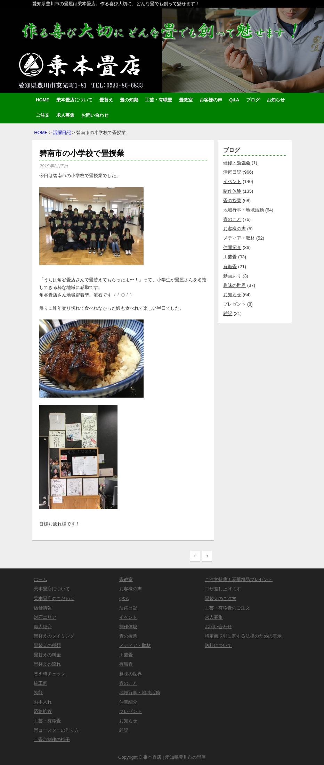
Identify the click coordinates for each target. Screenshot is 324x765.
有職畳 (230, 266)
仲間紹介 (232, 247)
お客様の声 (211, 99)
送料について (218, 645)
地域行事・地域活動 (243, 210)
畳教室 (186, 99)
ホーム (40, 579)
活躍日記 (62, 132)
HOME (42, 99)
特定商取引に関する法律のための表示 (243, 636)
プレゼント (234, 304)
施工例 (40, 683)
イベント (232, 181)
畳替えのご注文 (220, 598)
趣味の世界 (234, 285)
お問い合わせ (94, 115)
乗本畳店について (74, 99)
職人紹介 (43, 626)
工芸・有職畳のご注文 (227, 607)
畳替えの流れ (47, 664)
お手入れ (43, 702)
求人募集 (65, 115)
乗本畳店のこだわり (54, 598)
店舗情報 (43, 607)
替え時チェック (49, 673)
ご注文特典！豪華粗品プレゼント (239, 579)
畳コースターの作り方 (56, 730)
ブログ (253, 99)
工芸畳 (230, 256)
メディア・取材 (239, 238)
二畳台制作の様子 (52, 739)
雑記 (227, 313)
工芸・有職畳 (158, 99)
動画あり (232, 275)
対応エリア (45, 617)
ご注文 (42, 115)
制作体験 (232, 191)
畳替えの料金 (47, 654)
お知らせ (276, 99)
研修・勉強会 (236, 162)
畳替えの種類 (47, 645)
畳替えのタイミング (54, 636)
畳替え (106, 99)
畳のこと (232, 219)
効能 (38, 692)
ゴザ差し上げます (223, 588)
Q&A (234, 99)
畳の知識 (129, 99)
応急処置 (43, 711)
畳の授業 (232, 200)
